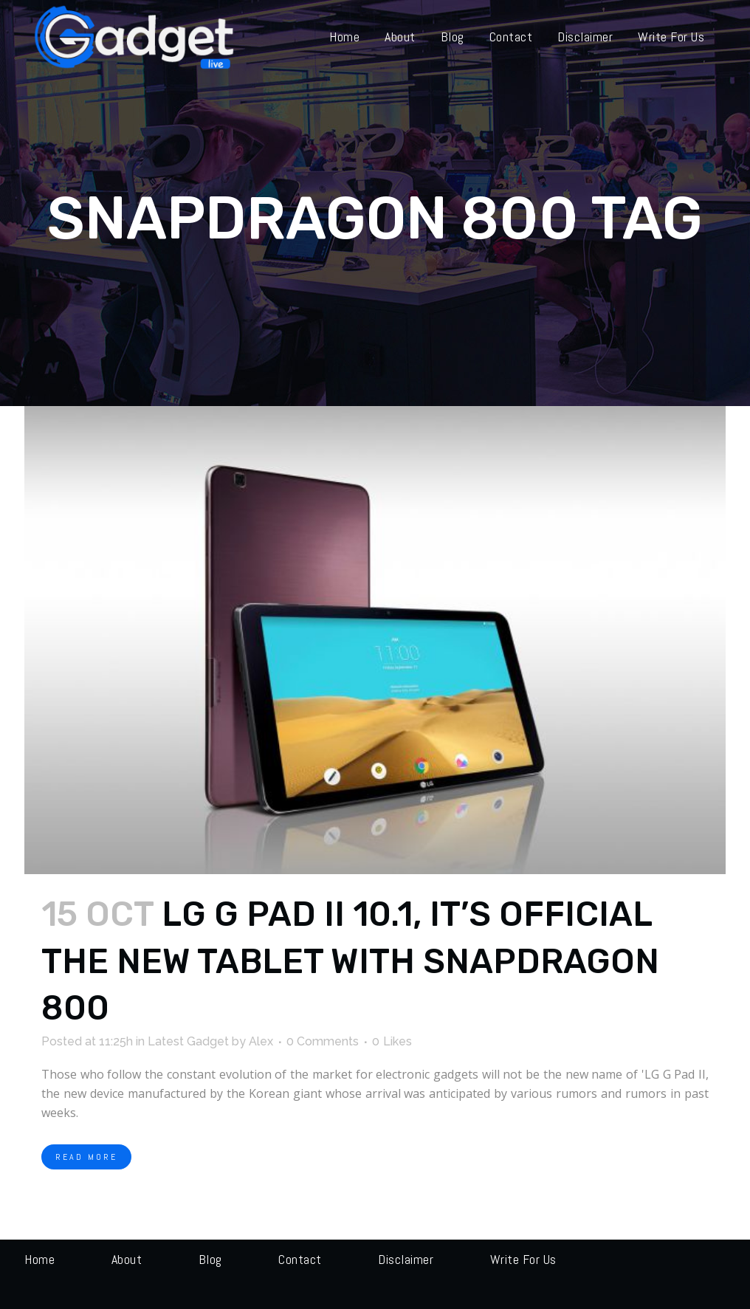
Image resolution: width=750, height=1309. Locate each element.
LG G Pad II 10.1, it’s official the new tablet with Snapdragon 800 (350, 961)
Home (39, 1259)
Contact (300, 1259)
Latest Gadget (188, 1041)
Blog (210, 1259)
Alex (261, 1041)
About (126, 1259)
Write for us (523, 1259)
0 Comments (322, 1041)
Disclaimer (405, 1259)
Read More (86, 1157)
